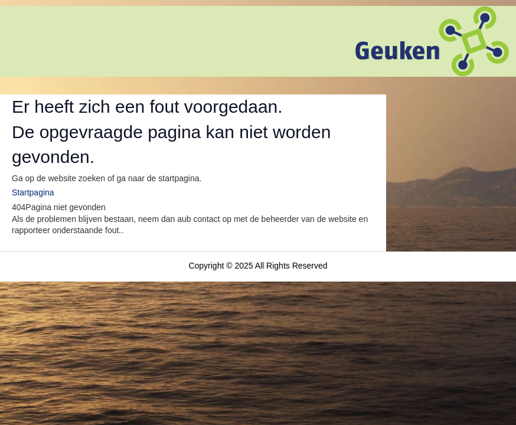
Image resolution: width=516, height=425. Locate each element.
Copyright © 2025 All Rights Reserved (257, 265)
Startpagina (33, 192)
